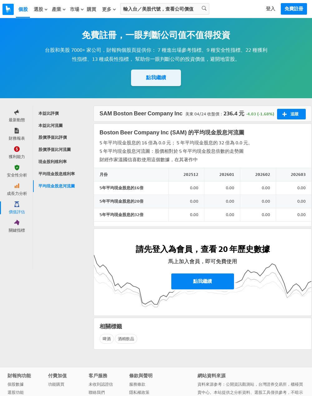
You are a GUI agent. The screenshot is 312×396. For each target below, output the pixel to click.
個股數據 (15, 384)
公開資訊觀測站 (240, 384)
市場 (77, 9)
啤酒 (107, 338)
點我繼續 (156, 77)
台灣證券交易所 (272, 384)
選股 (41, 9)
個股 (23, 9)
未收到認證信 (101, 384)
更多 (109, 9)
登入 (270, 9)
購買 (91, 9)
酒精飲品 (126, 338)
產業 (59, 9)
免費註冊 (294, 9)
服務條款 (137, 384)
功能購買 (56, 384)
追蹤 (290, 114)
